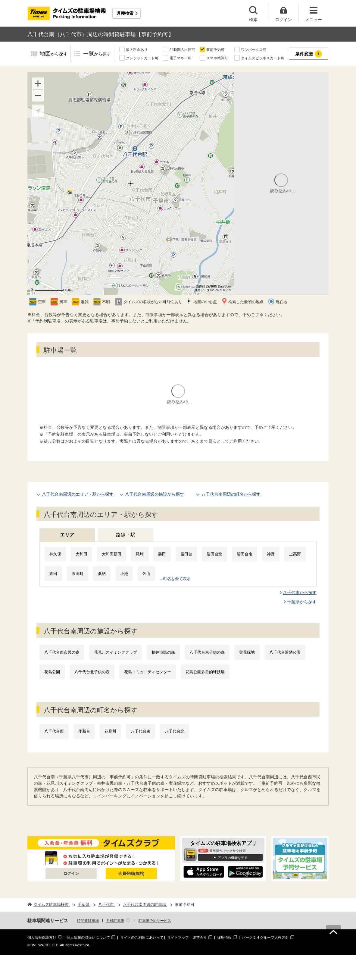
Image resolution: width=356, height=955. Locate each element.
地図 (53, 54)
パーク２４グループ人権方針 (265, 937)
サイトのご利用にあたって (142, 937)
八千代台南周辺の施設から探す (154, 494)
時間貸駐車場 (88, 921)
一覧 (97, 54)
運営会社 (199, 937)
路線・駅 (125, 534)
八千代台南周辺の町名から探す (231, 494)
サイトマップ (178, 937)
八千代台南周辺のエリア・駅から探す (78, 494)
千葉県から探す (302, 601)
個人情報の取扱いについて (88, 937)
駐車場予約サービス (155, 921)
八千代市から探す (300, 592)
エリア (67, 534)
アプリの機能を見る (233, 857)
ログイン (71, 873)
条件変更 (308, 54)
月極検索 (125, 13)
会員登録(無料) (131, 873)
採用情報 (224, 937)
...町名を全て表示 (175, 578)
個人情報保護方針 (41, 937)
